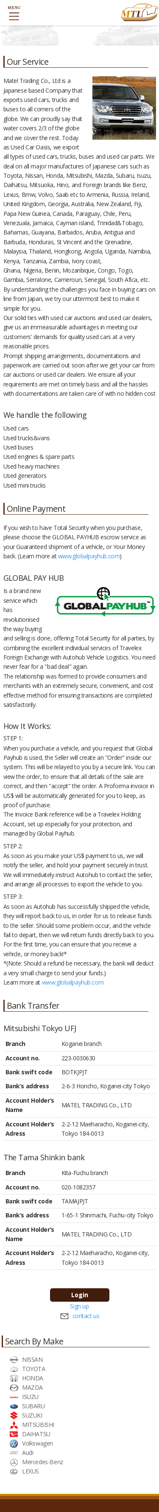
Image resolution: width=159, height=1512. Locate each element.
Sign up (79, 1306)
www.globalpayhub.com (89, 556)
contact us (86, 1316)
